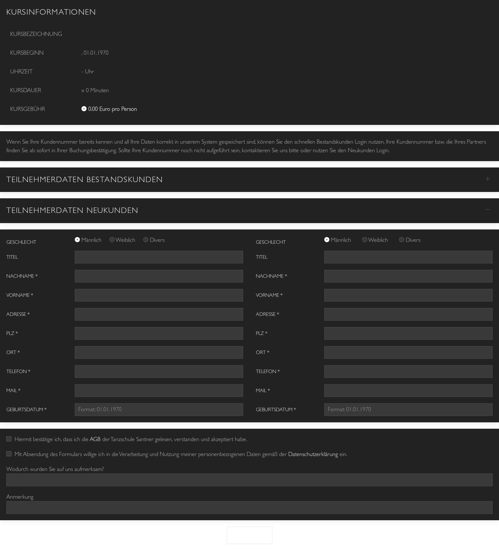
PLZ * (12, 333)
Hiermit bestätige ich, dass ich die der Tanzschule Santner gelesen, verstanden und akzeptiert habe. (126, 439)
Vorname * (19, 295)
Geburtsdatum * (26, 409)
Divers (157, 240)
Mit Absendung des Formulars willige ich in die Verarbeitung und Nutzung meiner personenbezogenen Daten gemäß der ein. (176, 454)
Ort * (13, 352)
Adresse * (18, 314)
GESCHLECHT (21, 242)
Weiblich (126, 240)
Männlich (92, 240)
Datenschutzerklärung (313, 454)
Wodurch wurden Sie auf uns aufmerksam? (55, 469)
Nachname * (22, 276)
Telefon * (18, 371)
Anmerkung (19, 497)
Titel (12, 257)
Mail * (13, 390)
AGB (95, 439)
